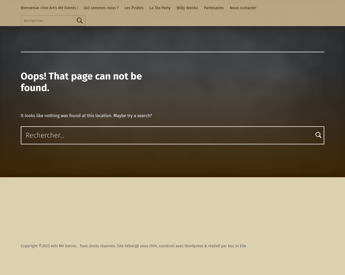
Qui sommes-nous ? (101, 7)
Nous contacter (243, 7)
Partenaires (214, 7)
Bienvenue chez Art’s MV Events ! (49, 7)
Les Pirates (134, 7)
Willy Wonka (187, 7)
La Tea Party (160, 7)
